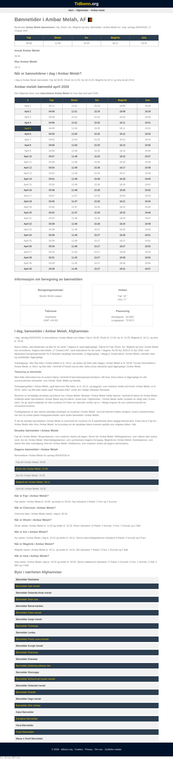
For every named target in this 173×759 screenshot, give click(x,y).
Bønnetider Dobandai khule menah (34, 593)
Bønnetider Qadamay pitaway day (33, 665)
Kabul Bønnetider (25, 712)
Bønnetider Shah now (27, 599)
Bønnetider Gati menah (28, 586)
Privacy (88, 749)
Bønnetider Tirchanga (27, 626)
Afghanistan (82, 10)
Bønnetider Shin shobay (28, 705)
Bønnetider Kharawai (26, 659)
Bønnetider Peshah (26, 692)
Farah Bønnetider (25, 732)
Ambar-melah (98, 10)
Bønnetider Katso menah (28, 612)
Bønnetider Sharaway (27, 652)
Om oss (99, 749)
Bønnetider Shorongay (27, 672)
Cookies (79, 749)
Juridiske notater (113, 749)
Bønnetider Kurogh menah (29, 646)
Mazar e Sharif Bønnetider (29, 738)
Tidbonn (82, 3)
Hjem (71, 10)
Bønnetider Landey (25, 632)
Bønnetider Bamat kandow (29, 606)
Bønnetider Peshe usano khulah (32, 639)
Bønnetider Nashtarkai (27, 579)
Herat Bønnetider (25, 725)
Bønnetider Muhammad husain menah (35, 679)
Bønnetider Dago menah (28, 699)
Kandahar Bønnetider (27, 718)
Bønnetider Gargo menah (29, 619)
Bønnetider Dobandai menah (31, 685)
